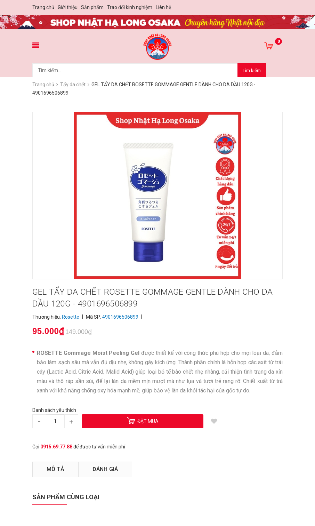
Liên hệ (163, 7)
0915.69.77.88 (56, 446)
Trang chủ (43, 7)
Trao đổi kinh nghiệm (129, 7)
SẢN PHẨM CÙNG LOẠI (65, 497)
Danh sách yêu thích (54, 410)
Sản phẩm (92, 7)
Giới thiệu (68, 7)
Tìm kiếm (252, 70)
